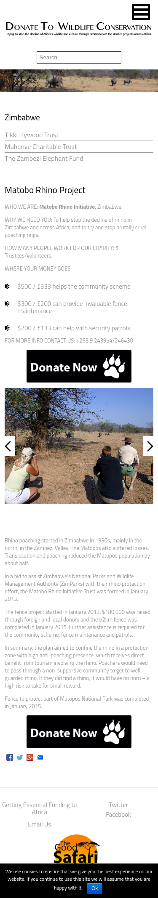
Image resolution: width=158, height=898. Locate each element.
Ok (94, 888)
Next (148, 446)
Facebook (118, 814)
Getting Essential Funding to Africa (39, 808)
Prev (10, 446)
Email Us (39, 824)
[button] (141, 12)
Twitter (118, 805)
